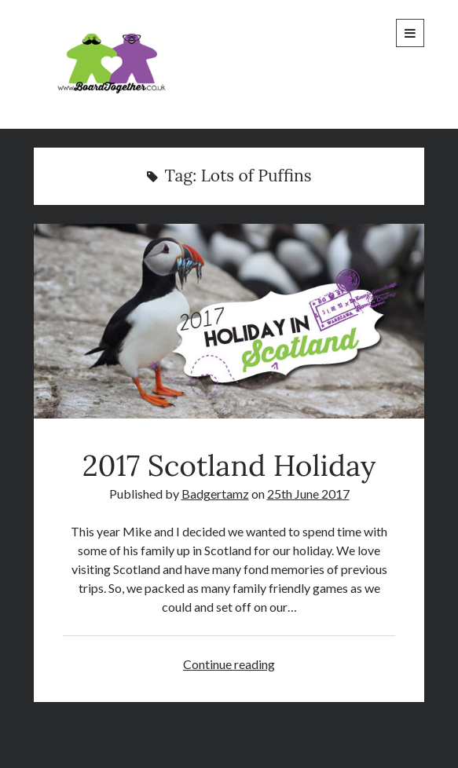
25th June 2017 (308, 493)
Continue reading (229, 663)
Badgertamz (215, 493)
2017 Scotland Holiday (229, 321)
